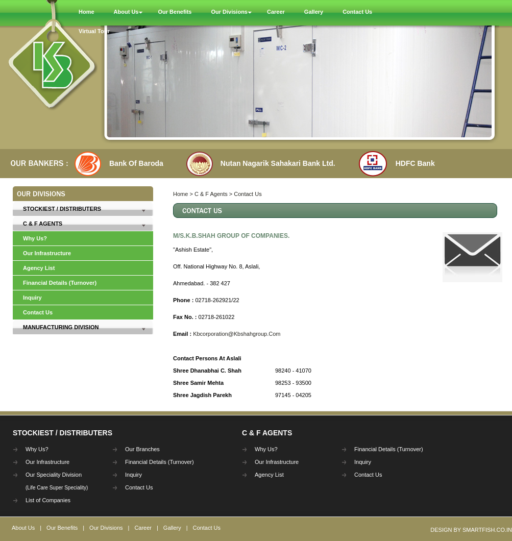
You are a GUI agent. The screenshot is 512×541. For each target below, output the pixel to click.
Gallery (172, 528)
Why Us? (35, 238)
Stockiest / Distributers (62, 209)
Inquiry (32, 297)
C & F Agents (42, 223)
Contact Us (38, 312)
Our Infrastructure (47, 253)
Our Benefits (62, 528)
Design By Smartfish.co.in (471, 530)
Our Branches (142, 449)
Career (143, 528)
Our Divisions (106, 528)
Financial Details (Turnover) (59, 283)
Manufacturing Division (61, 327)
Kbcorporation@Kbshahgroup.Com (236, 334)
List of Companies (48, 500)
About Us (23, 528)
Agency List (39, 268)
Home (181, 194)
